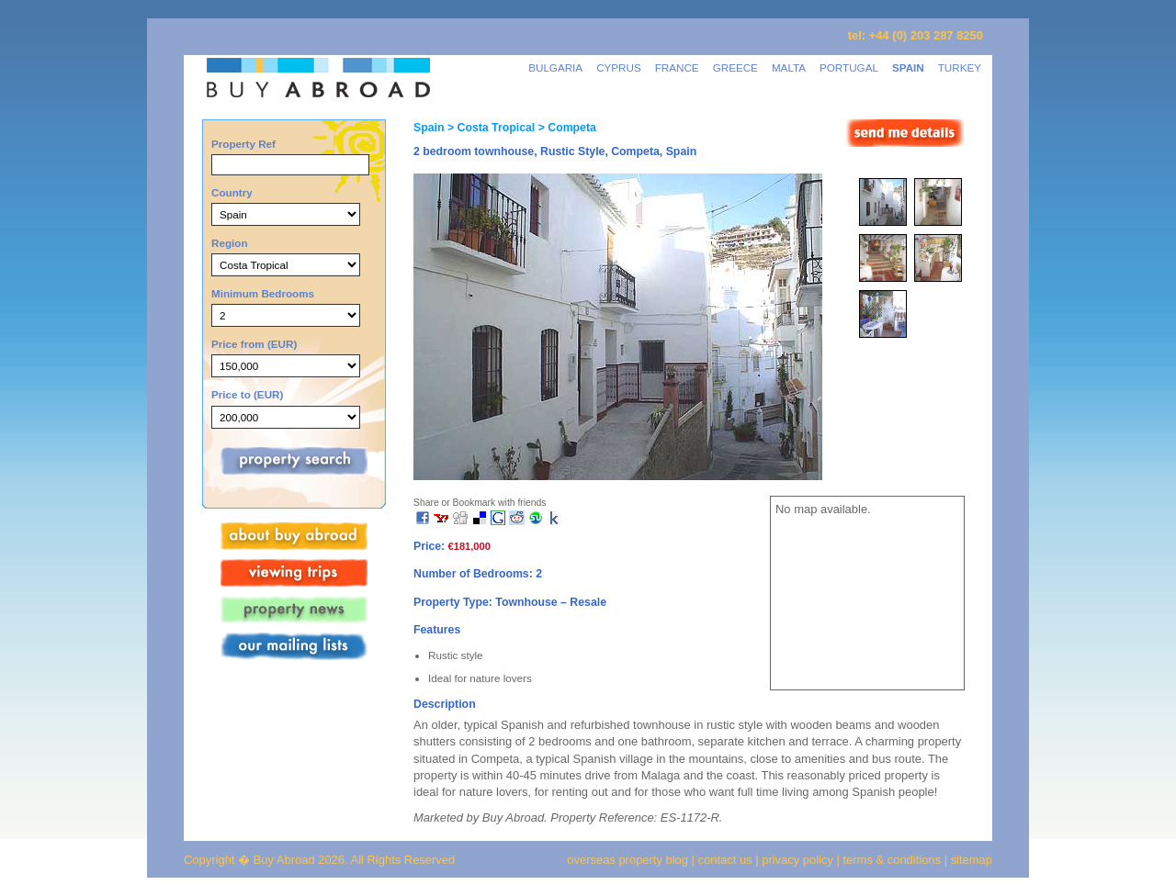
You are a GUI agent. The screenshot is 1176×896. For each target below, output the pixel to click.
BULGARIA (555, 67)
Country (232, 192)
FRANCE (677, 67)
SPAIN (908, 67)
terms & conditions (893, 860)
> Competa (565, 127)
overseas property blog (627, 860)
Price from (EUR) (254, 344)
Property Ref (243, 144)
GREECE (735, 67)
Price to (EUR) (247, 394)
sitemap (969, 860)
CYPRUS (618, 67)
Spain (428, 127)
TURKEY (959, 67)
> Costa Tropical (489, 127)
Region (229, 243)
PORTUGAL (849, 67)
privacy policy (797, 860)
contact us (725, 860)
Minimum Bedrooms (262, 293)
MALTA (789, 67)
